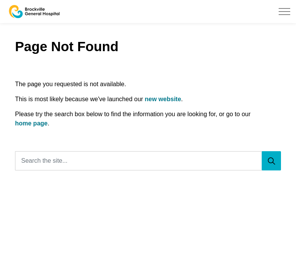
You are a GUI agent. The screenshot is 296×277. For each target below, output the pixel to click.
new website (163, 99)
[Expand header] (284, 11)
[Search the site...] (148, 160)
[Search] (271, 160)
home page (31, 123)
